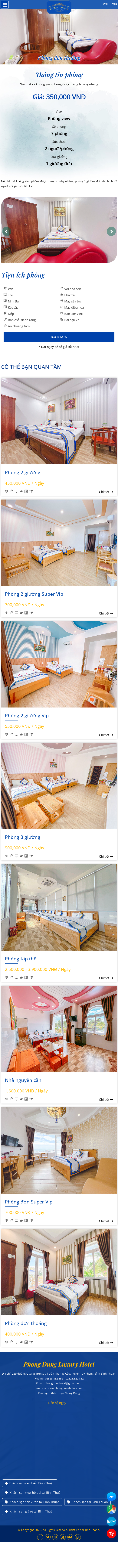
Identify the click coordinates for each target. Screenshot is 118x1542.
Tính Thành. (92, 1530)
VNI (105, 4)
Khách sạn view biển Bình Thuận (29, 1483)
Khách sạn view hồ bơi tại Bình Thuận (33, 1493)
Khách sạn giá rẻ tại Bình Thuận (29, 1511)
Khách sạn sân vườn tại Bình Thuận (32, 1502)
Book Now (59, 337)
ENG (114, 4)
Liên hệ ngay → (59, 1403)
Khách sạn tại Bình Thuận (87, 1502)
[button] (6, 231)
